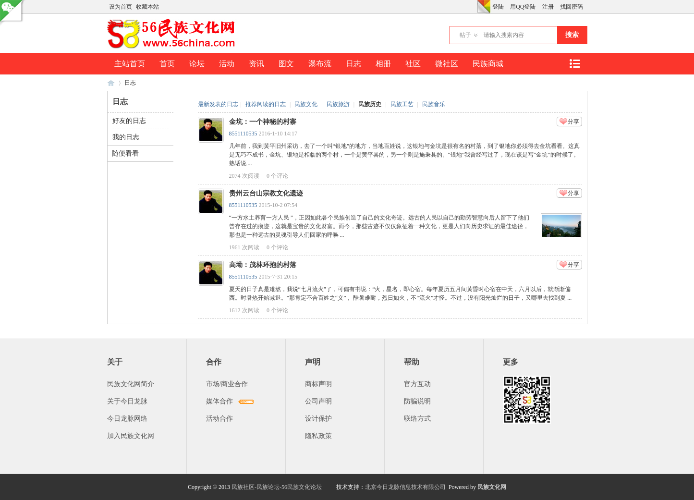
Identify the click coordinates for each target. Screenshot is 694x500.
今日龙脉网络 (127, 418)
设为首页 (120, 6)
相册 (383, 64)
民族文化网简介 (130, 384)
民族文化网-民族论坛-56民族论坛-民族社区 (111, 83)
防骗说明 (417, 401)
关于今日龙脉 (127, 401)
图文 (286, 64)
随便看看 (125, 153)
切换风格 (483, 6)
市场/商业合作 (227, 384)
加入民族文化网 (130, 435)
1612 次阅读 (244, 310)
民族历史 (369, 104)
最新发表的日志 (218, 104)
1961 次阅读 (244, 247)
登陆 (498, 6)
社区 (413, 64)
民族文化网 (491, 487)
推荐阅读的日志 (265, 104)
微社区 (446, 64)
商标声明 (318, 384)
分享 (573, 121)
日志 (353, 64)
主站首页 (129, 64)
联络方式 (417, 418)
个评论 (277, 175)
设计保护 (318, 418)
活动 (226, 64)
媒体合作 (219, 401)
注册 (548, 6)
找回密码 (571, 6)
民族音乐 (433, 104)
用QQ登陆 (523, 6)
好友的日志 (129, 120)
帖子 (465, 35)
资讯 (256, 64)
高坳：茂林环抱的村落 (262, 264)
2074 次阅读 (244, 175)
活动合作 (219, 418)
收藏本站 (147, 6)
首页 (167, 64)
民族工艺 (402, 104)
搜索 (572, 34)
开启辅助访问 (474, 6)
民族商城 (488, 64)
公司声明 (318, 401)
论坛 (197, 64)
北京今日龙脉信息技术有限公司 (405, 487)
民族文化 (305, 104)
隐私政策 (318, 435)
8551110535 (243, 133)
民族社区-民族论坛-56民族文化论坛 (276, 487)
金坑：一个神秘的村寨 (262, 121)
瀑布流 (319, 64)
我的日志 (125, 137)
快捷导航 (575, 63)
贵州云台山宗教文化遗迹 (266, 193)
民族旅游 (338, 104)
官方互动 (417, 384)
